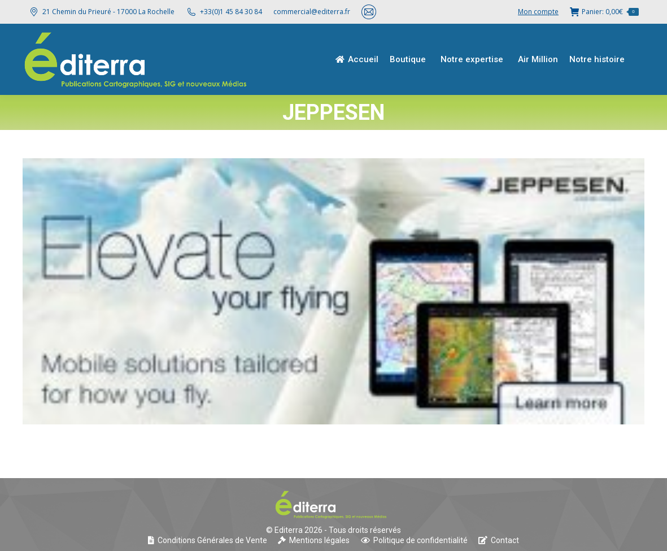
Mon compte (538, 11)
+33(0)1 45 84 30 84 (231, 11)
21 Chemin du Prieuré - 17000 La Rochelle (101, 12)
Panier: (604, 12)
